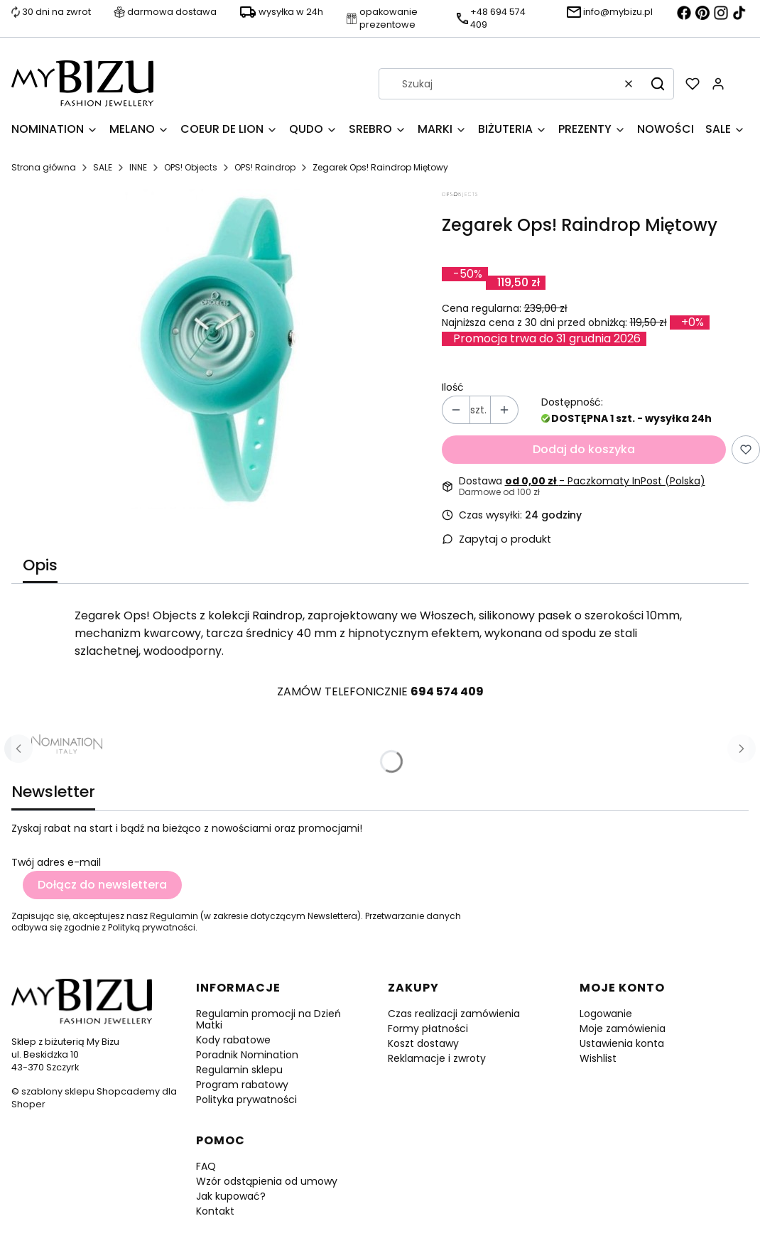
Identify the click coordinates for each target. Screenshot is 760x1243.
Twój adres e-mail (56, 862)
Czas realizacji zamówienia (454, 1013)
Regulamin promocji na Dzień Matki (268, 1019)
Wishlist (598, 1058)
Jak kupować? (231, 1196)
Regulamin (174, 916)
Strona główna (43, 167)
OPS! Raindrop (264, 167)
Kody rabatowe (233, 1040)
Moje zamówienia (623, 1028)
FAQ (206, 1166)
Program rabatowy (242, 1085)
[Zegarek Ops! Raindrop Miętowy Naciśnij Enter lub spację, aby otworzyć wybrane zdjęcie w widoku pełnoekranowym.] (221, 349)
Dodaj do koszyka (584, 449)
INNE (138, 167)
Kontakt (215, 1211)
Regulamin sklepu (239, 1070)
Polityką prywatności (151, 927)
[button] (658, 84)
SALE (102, 167)
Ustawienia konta (622, 1043)
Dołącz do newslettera (102, 884)
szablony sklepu (57, 1091)
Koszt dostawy (423, 1043)
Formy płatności (428, 1028)
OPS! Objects (190, 167)
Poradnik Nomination (247, 1055)
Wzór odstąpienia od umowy (266, 1181)
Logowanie (606, 1013)
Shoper (28, 1104)
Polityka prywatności (246, 1099)
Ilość (453, 387)
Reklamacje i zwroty (437, 1058)
